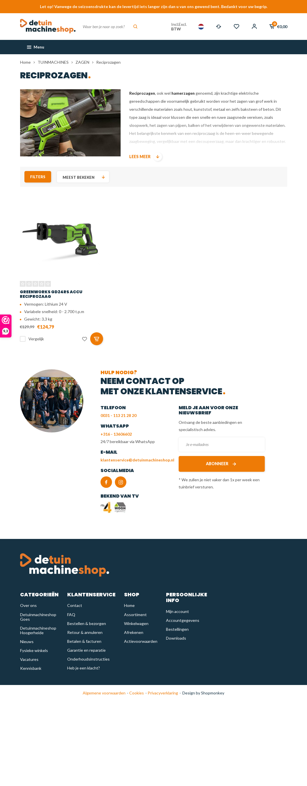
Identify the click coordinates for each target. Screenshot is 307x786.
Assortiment (135, 614)
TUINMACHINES (53, 62)
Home (25, 62)
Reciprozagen (108, 62)
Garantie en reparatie (86, 650)
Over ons (28, 605)
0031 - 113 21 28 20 (118, 415)
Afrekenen (133, 632)
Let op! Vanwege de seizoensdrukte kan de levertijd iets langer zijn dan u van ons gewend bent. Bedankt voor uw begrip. (153, 6)
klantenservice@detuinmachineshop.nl (137, 459)
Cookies (136, 692)
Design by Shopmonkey (203, 692)
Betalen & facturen (84, 641)
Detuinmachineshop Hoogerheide (38, 630)
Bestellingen (177, 629)
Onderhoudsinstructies (88, 659)
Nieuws (27, 641)
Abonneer (221, 464)
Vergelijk (36, 338)
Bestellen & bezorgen (86, 623)
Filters (37, 176)
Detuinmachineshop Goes (38, 617)
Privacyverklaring (162, 692)
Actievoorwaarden (140, 641)
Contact (74, 605)
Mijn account (177, 611)
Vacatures (29, 659)
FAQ (71, 614)
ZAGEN (82, 62)
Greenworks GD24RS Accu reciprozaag (51, 294)
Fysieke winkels (34, 650)
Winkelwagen (136, 623)
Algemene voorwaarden (104, 692)
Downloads (176, 638)
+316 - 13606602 (116, 434)
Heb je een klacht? (83, 667)
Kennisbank (30, 668)
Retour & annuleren (85, 632)
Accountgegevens (182, 620)
